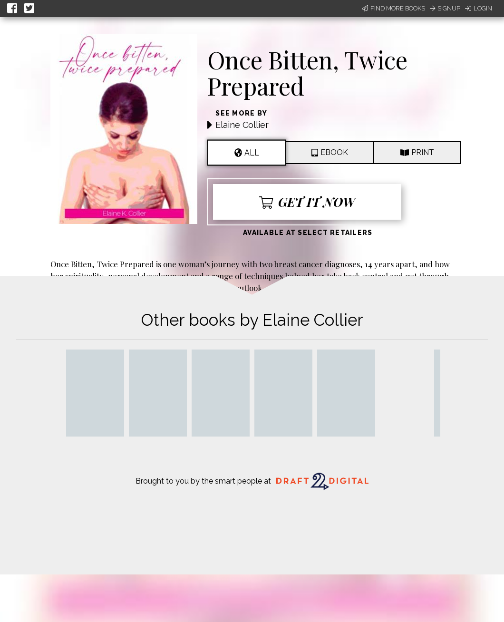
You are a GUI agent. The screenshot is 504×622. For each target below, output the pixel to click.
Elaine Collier (242, 125)
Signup (445, 8)
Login (478, 8)
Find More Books (393, 8)
